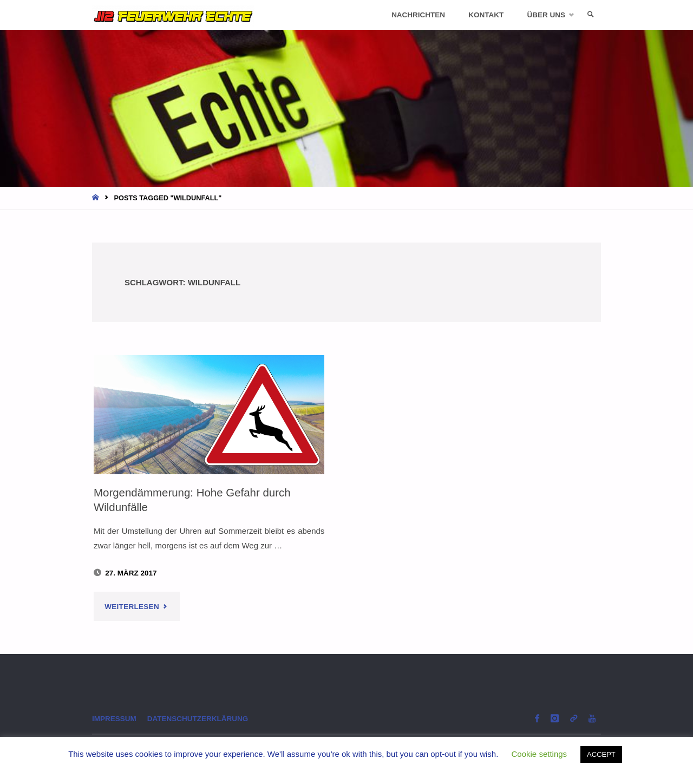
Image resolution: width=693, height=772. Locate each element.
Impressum (114, 719)
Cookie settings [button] (539, 753)
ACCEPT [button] (601, 754)
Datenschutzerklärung (198, 719)
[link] (591, 15)
